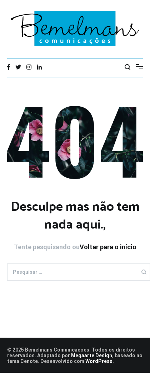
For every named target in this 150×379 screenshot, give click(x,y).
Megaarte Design (91, 355)
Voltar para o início (108, 247)
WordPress (98, 361)
